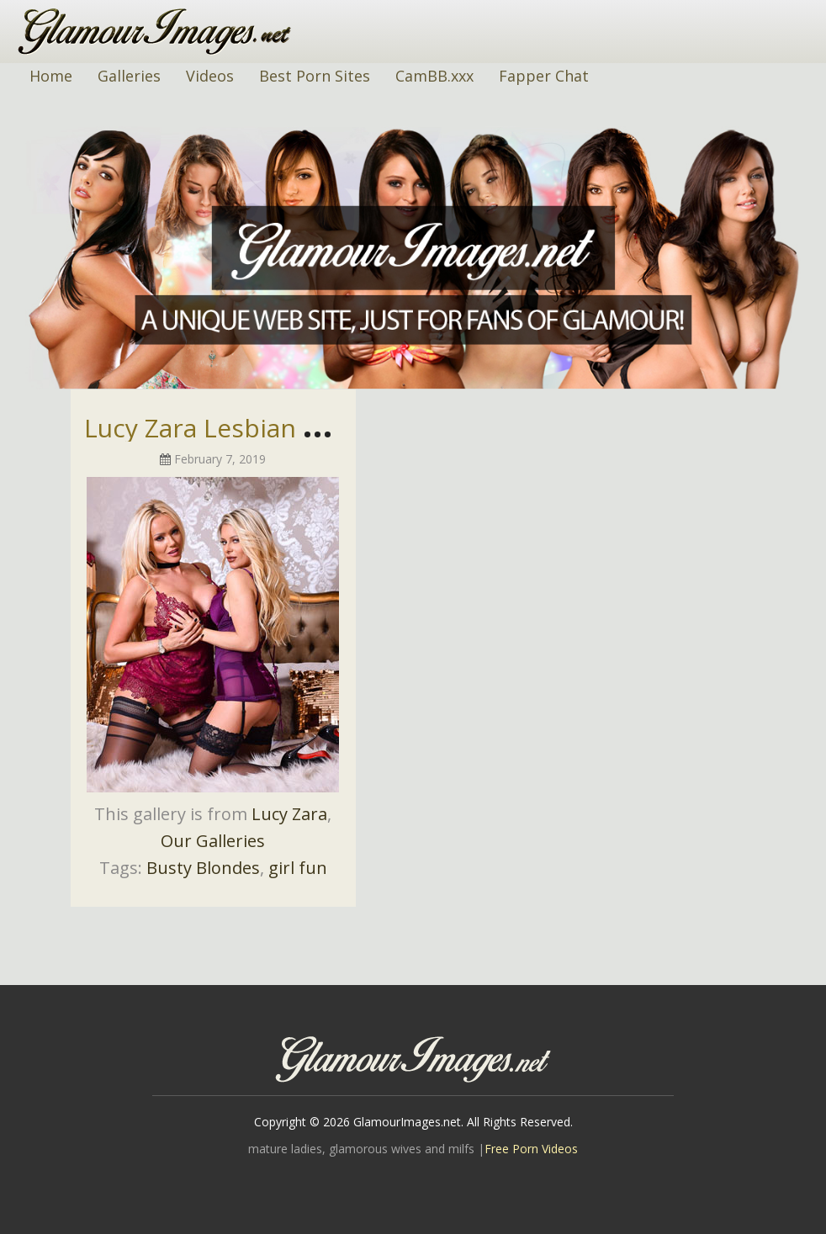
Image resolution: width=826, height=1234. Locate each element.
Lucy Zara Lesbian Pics (217, 427)
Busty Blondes (203, 867)
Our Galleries (213, 840)
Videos (210, 76)
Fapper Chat (544, 76)
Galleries (129, 76)
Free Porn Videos (531, 1149)
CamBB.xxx (434, 76)
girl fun (297, 867)
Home (50, 76)
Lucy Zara (289, 813)
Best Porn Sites (314, 76)
